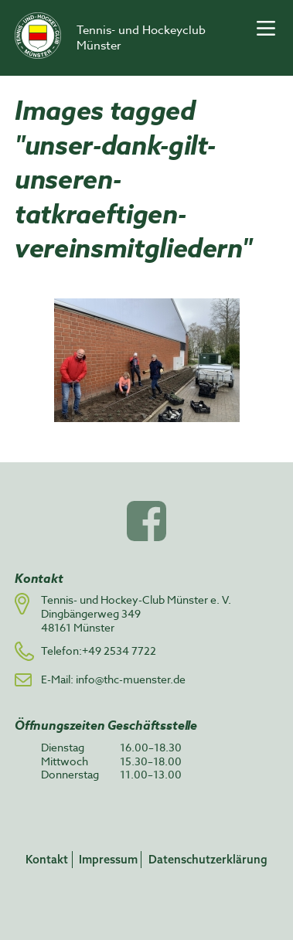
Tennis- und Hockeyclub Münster (141, 37)
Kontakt (47, 859)
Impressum (108, 859)
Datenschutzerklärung (207, 859)
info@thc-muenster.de (131, 679)
